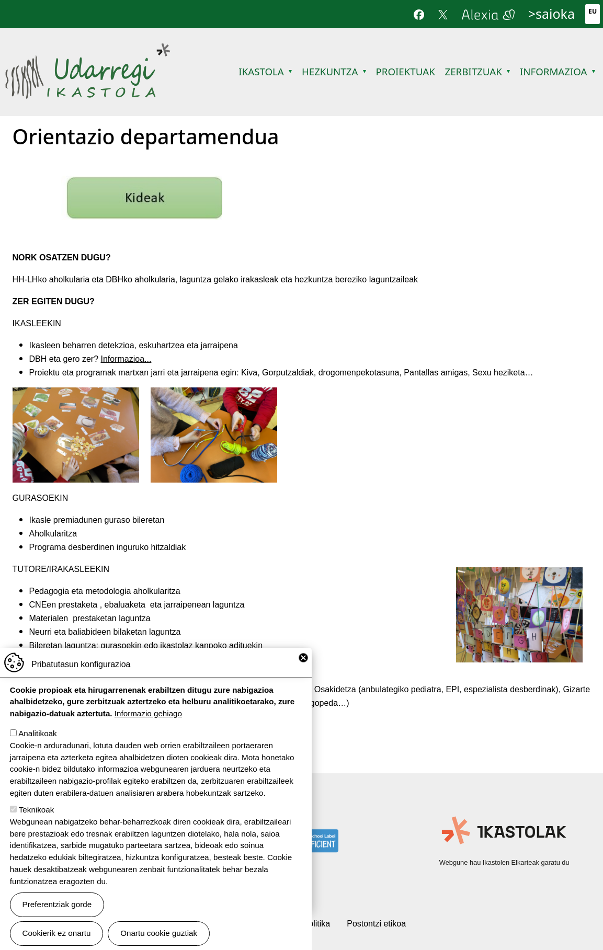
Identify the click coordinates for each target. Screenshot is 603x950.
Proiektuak (405, 71)
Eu (592, 11)
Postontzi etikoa (376, 923)
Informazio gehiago (148, 713)
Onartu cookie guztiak (158, 933)
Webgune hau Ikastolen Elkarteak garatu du (504, 862)
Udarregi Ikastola (87, 49)
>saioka (551, 13)
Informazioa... (125, 358)
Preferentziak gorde (57, 904)
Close (303, 657)
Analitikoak (37, 733)
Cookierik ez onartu (56, 933)
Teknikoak (36, 809)
